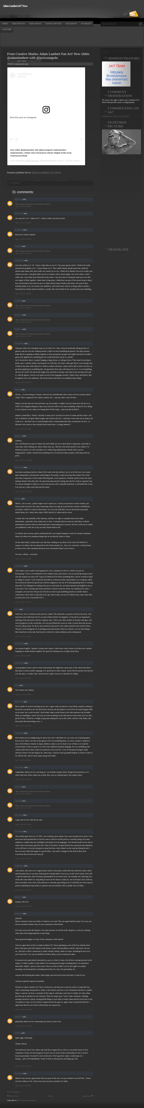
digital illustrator (32, 160)
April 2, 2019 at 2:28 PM (23, 206)
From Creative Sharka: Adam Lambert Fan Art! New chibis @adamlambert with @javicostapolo (48, 56)
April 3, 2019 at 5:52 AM (23, 336)
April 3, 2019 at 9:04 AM (23, 382)
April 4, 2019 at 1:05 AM (23, 890)
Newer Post (12, 1096)
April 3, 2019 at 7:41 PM (23, 824)
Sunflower (19, 230)
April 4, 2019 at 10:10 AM (23, 906)
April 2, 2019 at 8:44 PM (23, 308)
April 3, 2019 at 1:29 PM (23, 559)
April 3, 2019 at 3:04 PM (23, 655)
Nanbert (18, 389)
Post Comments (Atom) (26, 1100)
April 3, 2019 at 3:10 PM (23, 678)
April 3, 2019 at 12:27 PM (23, 491)
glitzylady (18, 913)
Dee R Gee (19, 213)
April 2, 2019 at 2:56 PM (23, 223)
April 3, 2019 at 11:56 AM (23, 460)
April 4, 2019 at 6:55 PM (23, 1066)
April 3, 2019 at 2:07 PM (23, 602)
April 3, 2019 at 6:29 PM (23, 794)
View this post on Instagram (23, 117)
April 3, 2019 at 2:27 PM (23, 636)
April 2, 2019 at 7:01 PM (23, 293)
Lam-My (18, 246)
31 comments (14, 183)
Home (50, 1096)
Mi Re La (18, 199)
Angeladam (19, 566)
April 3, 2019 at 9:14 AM (23, 429)
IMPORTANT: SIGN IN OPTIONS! (115, 116)
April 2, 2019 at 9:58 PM (23, 322)
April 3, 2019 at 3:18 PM (23, 694)
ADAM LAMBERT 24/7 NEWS (46, 172)
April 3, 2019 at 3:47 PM (23, 726)
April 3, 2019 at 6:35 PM (23, 808)
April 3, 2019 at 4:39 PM (23, 760)
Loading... (106, 52)
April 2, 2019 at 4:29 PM (23, 239)
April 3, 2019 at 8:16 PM (23, 858)
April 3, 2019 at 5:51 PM (23, 779)
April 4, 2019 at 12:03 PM (23, 1026)
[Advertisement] (52, 14)
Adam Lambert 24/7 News (15, 5)
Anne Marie (19, 260)
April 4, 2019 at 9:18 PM (23, 1085)
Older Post (88, 1096)
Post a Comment (13, 1092)
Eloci (17, 609)
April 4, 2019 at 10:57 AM (23, 1009)
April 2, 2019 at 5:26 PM (23, 253)
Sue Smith (19, 815)
